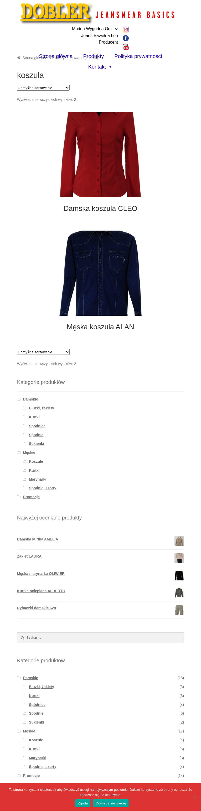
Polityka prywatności (138, 56)
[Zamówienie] (43, 88)
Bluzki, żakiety (41, 408)
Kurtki (34, 417)
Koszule (36, 461)
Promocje (31, 497)
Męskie (29, 452)
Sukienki (36, 443)
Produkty (93, 56)
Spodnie (36, 435)
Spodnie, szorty (42, 488)
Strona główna (56, 56)
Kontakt (97, 67)
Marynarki (37, 479)
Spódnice (37, 426)
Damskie (30, 399)
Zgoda (83, 803)
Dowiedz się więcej (111, 803)
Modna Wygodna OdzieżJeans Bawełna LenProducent (95, 36)
